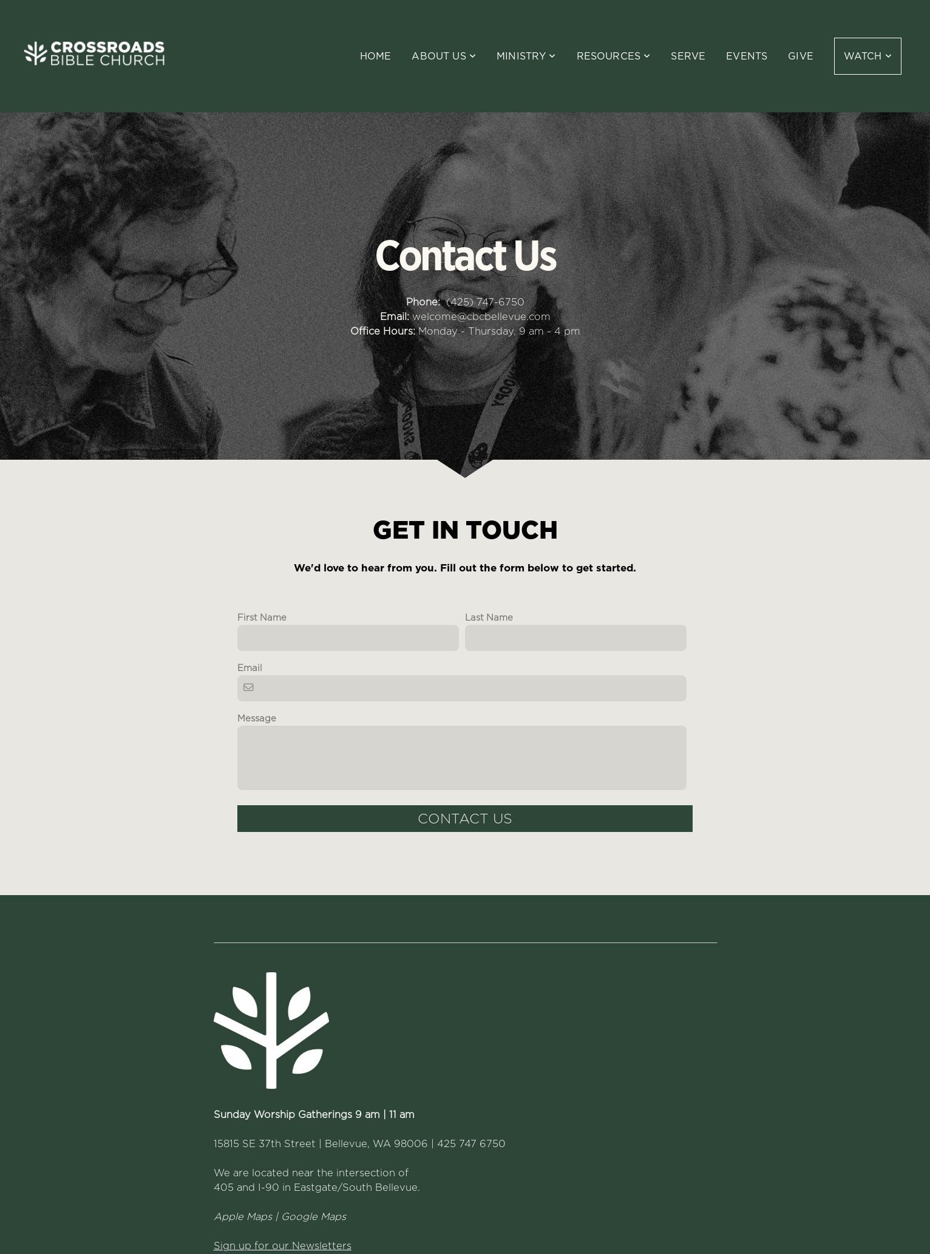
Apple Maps (243, 1216)
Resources (614, 56)
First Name (262, 617)
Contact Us (465, 818)
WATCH (868, 56)
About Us (444, 56)
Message (256, 718)
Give (800, 56)
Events (746, 56)
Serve (688, 56)
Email (249, 668)
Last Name (489, 617)
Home (376, 56)
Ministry (526, 56)
